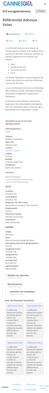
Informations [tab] (13, 34)
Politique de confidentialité (30, 387)
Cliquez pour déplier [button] (15, 278)
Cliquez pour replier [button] (14, 286)
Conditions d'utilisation (16, 387)
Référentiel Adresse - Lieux (19, 342)
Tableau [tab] (30, 34)
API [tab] (35, 40)
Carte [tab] (9, 40)
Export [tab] (23, 40)
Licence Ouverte (12, 150)
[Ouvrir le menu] (45, 4)
